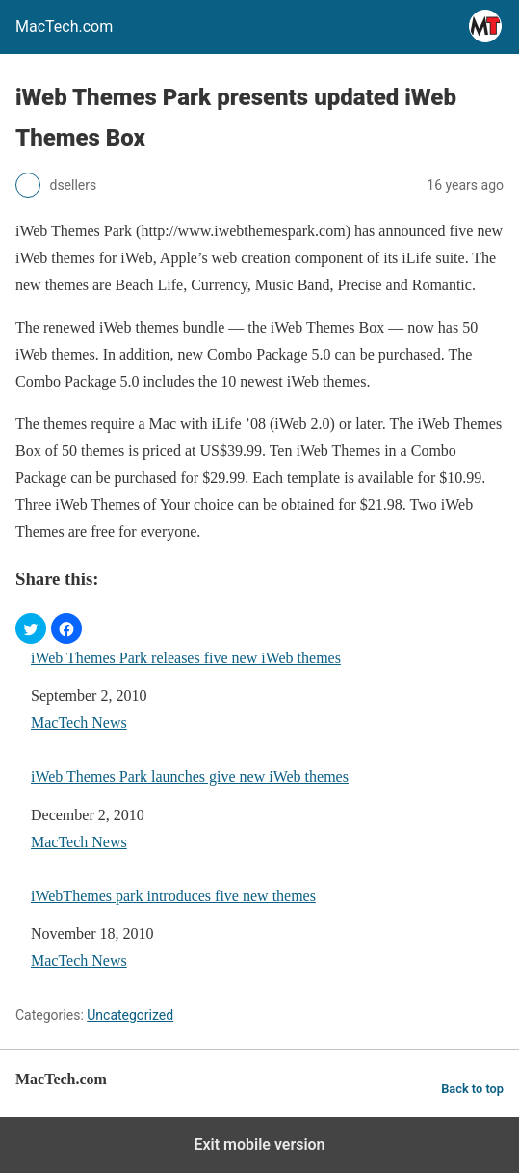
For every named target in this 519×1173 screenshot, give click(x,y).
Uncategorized (130, 1015)
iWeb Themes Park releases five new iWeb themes (186, 658)
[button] (30, 628)
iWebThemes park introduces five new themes (173, 896)
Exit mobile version (259, 1144)
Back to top (472, 1088)
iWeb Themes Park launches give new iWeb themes (190, 776)
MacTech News (79, 722)
